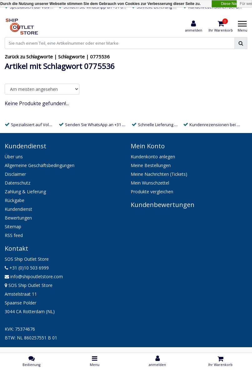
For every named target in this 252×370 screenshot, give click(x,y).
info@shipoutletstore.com (34, 276)
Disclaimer (15, 174)
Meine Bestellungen (151, 165)
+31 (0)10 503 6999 (27, 268)
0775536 (100, 56)
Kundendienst (18, 209)
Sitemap (13, 226)
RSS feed (14, 235)
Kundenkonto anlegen (153, 157)
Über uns (14, 157)
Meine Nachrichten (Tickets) (159, 174)
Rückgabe (14, 200)
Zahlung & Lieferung (25, 192)
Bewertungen (18, 218)
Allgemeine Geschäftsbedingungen (39, 165)
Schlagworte (71, 56)
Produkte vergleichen (152, 192)
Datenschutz (17, 183)
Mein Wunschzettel (150, 183)
